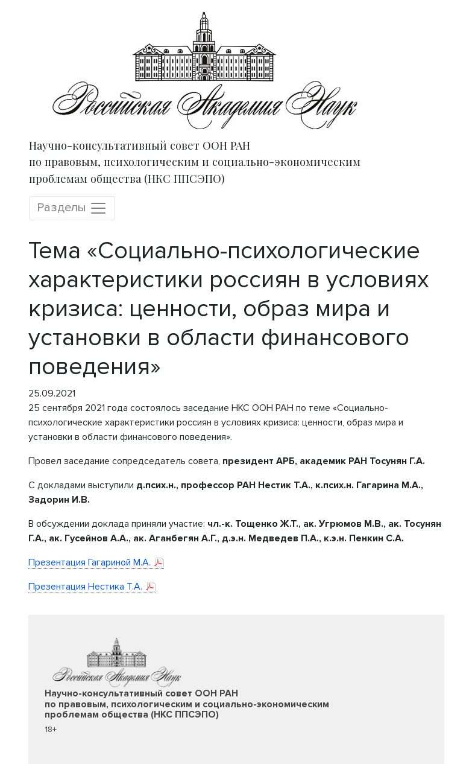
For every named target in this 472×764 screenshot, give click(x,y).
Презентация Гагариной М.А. (89, 562)
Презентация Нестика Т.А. (85, 587)
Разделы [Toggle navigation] (72, 208)
